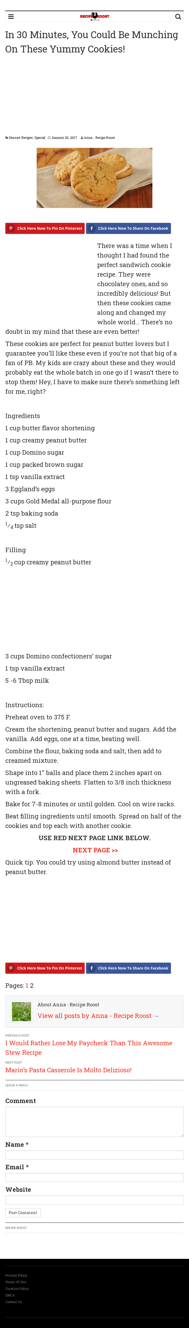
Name (14, 1144)
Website (18, 1189)
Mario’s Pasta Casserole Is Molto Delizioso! (68, 1070)
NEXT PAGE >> (95, 850)
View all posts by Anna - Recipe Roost (98, 1015)
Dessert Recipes (21, 137)
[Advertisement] (97, 96)
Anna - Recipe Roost (99, 137)
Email (14, 1167)
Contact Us (13, 1302)
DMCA (10, 1295)
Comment (20, 1100)
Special (40, 137)
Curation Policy (17, 1288)
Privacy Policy (16, 1275)
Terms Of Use (15, 1282)
